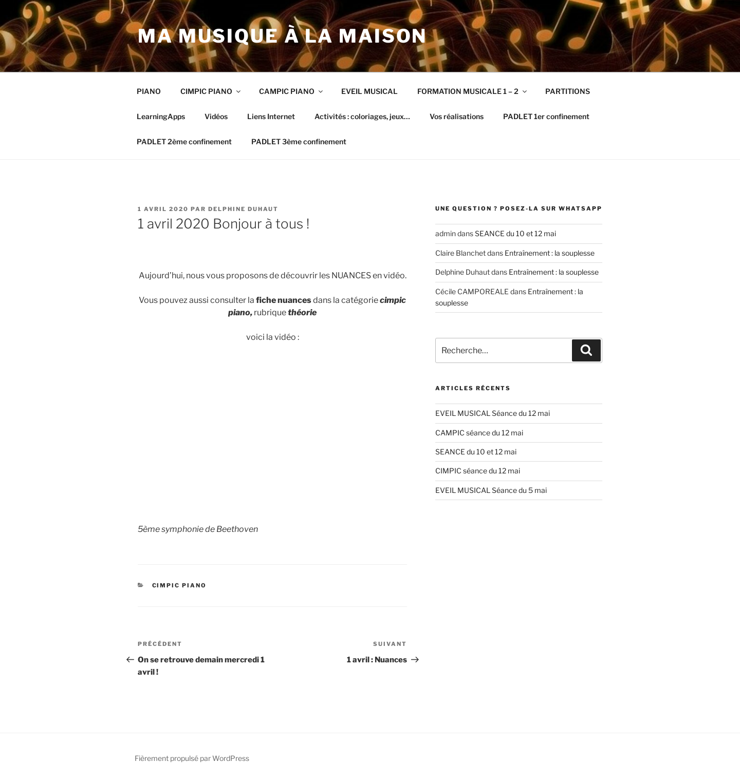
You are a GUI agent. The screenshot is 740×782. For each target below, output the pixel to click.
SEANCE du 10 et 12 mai (515, 233)
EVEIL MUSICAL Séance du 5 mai (491, 490)
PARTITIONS (567, 91)
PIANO (149, 91)
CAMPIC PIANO (291, 91)
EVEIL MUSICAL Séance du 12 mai (492, 413)
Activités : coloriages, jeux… (362, 116)
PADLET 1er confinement (546, 116)
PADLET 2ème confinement (184, 141)
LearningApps (161, 116)
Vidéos (216, 116)
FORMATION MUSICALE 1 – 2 (472, 91)
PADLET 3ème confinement (298, 141)
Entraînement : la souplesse (550, 253)
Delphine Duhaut (243, 209)
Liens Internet (271, 116)
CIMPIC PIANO (211, 91)
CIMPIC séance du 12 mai (477, 470)
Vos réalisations (457, 116)
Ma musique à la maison (282, 36)
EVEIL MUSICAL (369, 91)
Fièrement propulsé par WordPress (192, 758)
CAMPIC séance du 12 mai (479, 432)
